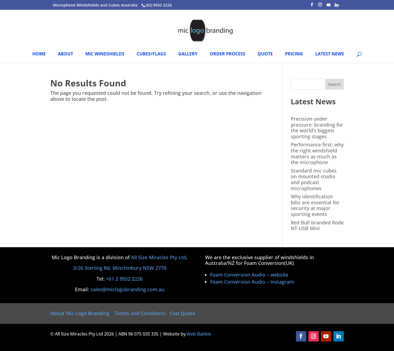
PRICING (294, 54)
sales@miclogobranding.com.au (127, 289)
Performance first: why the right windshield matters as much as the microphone (317, 153)
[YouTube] (328, 6)
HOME (39, 54)
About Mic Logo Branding (79, 313)
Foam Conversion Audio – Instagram (252, 281)
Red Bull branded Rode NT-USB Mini (317, 225)
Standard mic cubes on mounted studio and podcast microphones (314, 179)
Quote (265, 54)
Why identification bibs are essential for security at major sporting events (315, 205)
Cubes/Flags (151, 54)
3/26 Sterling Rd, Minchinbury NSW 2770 (119, 268)
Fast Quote (182, 313)
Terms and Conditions (140, 313)
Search (334, 84)
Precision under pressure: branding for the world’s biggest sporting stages (317, 127)
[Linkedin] (336, 6)
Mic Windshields (104, 54)
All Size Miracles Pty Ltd (158, 257)
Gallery (188, 54)
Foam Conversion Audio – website (249, 274)
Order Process (227, 54)
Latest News (329, 54)
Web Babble (199, 334)
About (65, 54)
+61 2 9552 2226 (124, 278)
